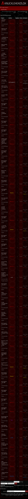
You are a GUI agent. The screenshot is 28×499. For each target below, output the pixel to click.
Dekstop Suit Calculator (4, 29)
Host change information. (4, 72)
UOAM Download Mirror (3, 54)
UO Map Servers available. (3, 208)
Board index (4, 9)
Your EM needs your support (3, 226)
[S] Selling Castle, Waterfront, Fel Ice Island (4, 274)
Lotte (12, 437)
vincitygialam (12, 82)
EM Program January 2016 (4, 453)
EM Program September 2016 (4, 354)
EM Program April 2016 (4, 408)
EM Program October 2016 (4, 324)
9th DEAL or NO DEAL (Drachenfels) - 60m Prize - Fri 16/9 (4, 343)
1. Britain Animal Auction (4, 473)
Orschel (12, 476)
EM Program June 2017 (4, 217)
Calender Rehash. (3, 20)
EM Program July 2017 (4, 190)
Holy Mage (3, 80)
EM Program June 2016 (4, 391)
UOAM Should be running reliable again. (4, 62)
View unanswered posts (6, 11)
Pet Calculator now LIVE (4, 198)
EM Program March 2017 (4, 253)
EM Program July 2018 (4, 104)
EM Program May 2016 (4, 399)
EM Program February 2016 (4, 426)
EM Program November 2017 (4, 162)
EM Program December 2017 (4, 152)
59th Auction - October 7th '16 (4, 332)
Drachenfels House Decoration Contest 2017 (4, 263)
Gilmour (12, 23)
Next (27, 485)
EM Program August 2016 (4, 373)
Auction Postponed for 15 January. (4, 444)
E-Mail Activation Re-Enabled (4, 303)
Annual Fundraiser (3, 113)
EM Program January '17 (4, 284)
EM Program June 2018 (4, 122)
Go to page (16, 485)
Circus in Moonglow (3, 434)
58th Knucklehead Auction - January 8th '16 (4, 463)
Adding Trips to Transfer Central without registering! (4, 141)
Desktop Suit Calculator (4, 38)
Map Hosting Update (4, 45)
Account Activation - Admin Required (4, 314)
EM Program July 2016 (4, 382)
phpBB (8, 494)
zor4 (12, 277)
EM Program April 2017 (4, 245)
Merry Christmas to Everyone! (4, 293)
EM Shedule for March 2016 (4, 417)
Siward (11, 193)
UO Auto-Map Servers (4, 95)
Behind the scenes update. (3, 171)
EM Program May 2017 (4, 236)
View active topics (14, 12)
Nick (12, 420)
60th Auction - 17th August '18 (4, 86)
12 (25, 485)
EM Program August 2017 (4, 181)
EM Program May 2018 (4, 130)
